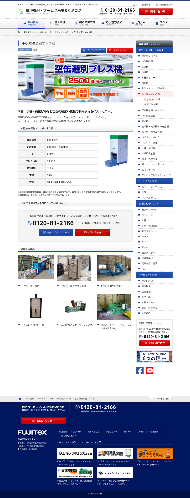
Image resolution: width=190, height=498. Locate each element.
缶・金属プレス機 (43, 32)
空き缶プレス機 (61, 32)
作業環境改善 (148, 153)
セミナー (128, 432)
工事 (144, 192)
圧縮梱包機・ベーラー (153, 110)
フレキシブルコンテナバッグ (156, 175)
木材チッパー (148, 77)
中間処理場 (147, 281)
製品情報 (27, 32)
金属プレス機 (151, 104)
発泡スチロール (149, 231)
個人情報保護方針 (164, 4)
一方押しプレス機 (30, 286)
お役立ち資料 (111, 432)
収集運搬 (146, 291)
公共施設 (146, 313)
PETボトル (147, 215)
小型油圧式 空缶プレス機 (73, 286)
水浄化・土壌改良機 (152, 132)
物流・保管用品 (149, 158)
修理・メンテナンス (152, 187)
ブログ (141, 432)
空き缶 (145, 247)
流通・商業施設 (149, 308)
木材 (144, 220)
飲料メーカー (148, 302)
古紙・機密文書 (149, 225)
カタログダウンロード (95, 49)
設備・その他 (148, 169)
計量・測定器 (148, 148)
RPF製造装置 (148, 115)
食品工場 (146, 297)
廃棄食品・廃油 (149, 263)
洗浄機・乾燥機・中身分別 (155, 126)
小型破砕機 (147, 61)
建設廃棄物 (147, 258)
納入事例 (77, 432)
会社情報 (146, 4)
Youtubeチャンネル (91, 442)
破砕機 (145, 66)
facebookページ (67, 442)
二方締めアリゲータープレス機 (76, 324)
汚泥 (144, 268)
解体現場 (146, 286)
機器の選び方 (93, 432)
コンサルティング (151, 197)
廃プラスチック (149, 209)
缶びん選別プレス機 (110, 286)
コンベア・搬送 (149, 142)
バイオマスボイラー (152, 137)
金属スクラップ (149, 252)
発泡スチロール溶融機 (153, 88)
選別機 (145, 121)
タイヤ (145, 242)
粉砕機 (145, 72)
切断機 (145, 83)
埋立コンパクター (151, 56)
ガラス (145, 236)
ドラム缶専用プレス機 (32, 324)
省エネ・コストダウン (153, 164)
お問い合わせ (120, 50)
